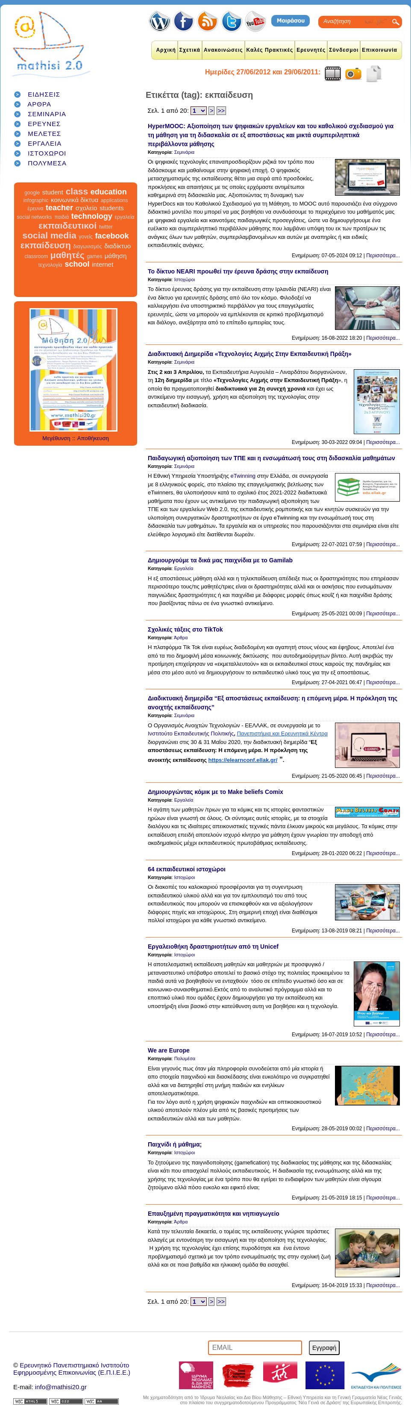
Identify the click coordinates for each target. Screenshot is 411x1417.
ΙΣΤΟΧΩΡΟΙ (47, 153)
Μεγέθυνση (56, 438)
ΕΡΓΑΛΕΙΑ (45, 143)
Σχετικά (189, 50)
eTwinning (243, 476)
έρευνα (35, 208)
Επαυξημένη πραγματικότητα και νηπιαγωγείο (213, 1213)
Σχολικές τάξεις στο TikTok (185, 629)
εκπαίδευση (46, 245)
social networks (34, 217)
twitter (106, 226)
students (112, 208)
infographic (36, 200)
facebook (112, 236)
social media (49, 235)
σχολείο (86, 208)
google (32, 192)
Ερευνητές (311, 50)
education (109, 192)
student (52, 192)
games (94, 256)
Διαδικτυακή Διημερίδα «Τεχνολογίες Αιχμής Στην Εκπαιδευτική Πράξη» (250, 353)
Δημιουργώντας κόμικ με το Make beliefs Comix (215, 791)
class (77, 191)
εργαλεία (124, 217)
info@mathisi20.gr (61, 1387)
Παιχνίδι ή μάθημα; (175, 1144)
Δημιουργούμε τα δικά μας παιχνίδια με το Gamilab (220, 560)
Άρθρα (181, 637)
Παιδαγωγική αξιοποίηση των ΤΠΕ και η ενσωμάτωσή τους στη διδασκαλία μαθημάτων (271, 458)
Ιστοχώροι (184, 279)
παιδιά (61, 217)
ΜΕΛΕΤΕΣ (44, 133)
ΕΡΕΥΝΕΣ (44, 123)
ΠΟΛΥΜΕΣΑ (47, 163)
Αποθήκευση (93, 438)
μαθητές (67, 254)
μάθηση (116, 256)
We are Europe (169, 1050)
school (77, 264)
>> (221, 110)
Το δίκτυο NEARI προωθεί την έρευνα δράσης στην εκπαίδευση (238, 271)
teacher (59, 208)
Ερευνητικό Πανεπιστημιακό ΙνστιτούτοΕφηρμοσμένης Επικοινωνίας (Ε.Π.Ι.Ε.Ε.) (71, 1368)
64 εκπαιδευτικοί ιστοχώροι (187, 869)
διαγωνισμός (87, 246)
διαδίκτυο (117, 246)
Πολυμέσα (185, 1058)
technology (91, 216)
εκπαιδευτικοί (67, 225)
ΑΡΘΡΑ (39, 104)
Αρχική (166, 50)
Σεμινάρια (184, 152)
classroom (36, 256)
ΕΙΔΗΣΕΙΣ (44, 94)
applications (114, 200)
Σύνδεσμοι (343, 50)
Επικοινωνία (379, 50)
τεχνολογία (50, 265)
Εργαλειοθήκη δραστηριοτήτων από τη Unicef (213, 946)
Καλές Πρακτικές (270, 50)
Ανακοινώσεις (223, 50)
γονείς (85, 236)
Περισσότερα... (383, 256)
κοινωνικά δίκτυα (74, 200)
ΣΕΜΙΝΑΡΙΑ (47, 114)
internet (102, 264)
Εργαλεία (184, 568)
